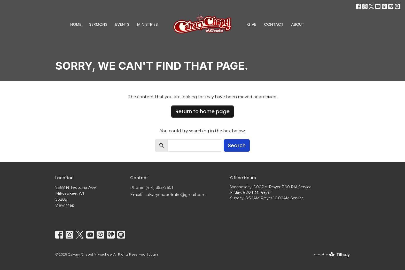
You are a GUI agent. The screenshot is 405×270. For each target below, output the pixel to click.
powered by (331, 254)
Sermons (98, 24)
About (297, 24)
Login (153, 254)
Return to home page (202, 111)
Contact (273, 24)
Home (75, 24)
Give (251, 24)
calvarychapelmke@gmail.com (175, 194)
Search (237, 145)
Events (122, 24)
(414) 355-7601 (159, 187)
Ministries (147, 24)
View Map (65, 205)
